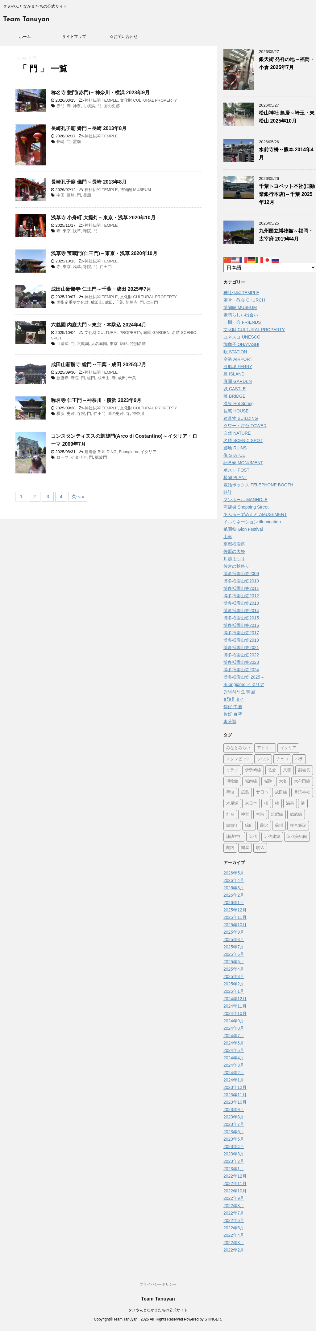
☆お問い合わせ (124, 36)
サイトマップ (74, 36)
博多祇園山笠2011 (241, 588)
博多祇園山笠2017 (241, 632)
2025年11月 (235, 917)
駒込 (124, 343)
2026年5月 (233, 872)
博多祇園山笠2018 (241, 640)
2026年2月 (233, 895)
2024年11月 (235, 1006)
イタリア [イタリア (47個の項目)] (288, 748)
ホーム (25, 36)
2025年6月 (233, 954)
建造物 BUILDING (101, 451)
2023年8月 (233, 1116)
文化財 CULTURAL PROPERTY (148, 100)
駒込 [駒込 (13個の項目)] (260, 848)
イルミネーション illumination (252, 521)
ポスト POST (236, 470)
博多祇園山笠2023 (241, 662)
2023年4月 (233, 1146)
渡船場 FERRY (237, 366)
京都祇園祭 (234, 544)
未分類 (229, 721)
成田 (109, 302)
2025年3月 (233, 976)
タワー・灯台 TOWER (245, 425)
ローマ (62, 457)
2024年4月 (233, 1057)
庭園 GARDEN (156, 332)
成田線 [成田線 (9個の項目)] (281, 792)
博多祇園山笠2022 (241, 654)
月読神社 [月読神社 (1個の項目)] (302, 792)
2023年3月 (233, 1153)
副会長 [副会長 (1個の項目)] (304, 770)
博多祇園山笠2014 (241, 610)
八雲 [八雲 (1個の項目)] (287, 770)
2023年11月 (235, 1094)
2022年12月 (235, 1176)
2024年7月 (233, 1035)
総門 (91, 377)
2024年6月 (233, 1043)
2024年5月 (233, 1050)
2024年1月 (233, 1079)
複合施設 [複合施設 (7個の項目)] (298, 826)
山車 (227, 536)
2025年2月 (233, 983)
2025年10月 (235, 924)
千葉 (119, 302)
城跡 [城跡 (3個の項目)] (268, 781)
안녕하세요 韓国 (239, 691)
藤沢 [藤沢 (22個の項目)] (264, 826)
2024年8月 (233, 1028)
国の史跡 (112, 105)
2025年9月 (233, 932)
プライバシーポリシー (158, 1284)
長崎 (60, 141)
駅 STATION (235, 351)
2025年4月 (233, 969)
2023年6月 (233, 1131)
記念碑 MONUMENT (243, 462)
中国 (60, 195)
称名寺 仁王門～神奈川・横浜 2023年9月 (96, 400)
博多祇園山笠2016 (241, 625)
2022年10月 (235, 1190)
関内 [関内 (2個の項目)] (230, 848)
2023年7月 (233, 1124)
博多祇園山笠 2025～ (243, 677)
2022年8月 (233, 1205)
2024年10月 (235, 1013)
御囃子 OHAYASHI (241, 344)
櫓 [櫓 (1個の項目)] (277, 803)
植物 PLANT (235, 477)
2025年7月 (233, 946)
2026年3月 (233, 887)
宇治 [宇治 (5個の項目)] (230, 792)
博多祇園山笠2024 (241, 669)
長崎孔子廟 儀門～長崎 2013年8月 (89, 182)
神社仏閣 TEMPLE (101, 100)
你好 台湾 (232, 714)
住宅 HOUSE (236, 410)
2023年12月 (235, 1087)
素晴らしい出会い (240, 314)
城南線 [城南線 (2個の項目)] (251, 781)
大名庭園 (99, 343)
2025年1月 (233, 991)
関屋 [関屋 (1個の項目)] (245, 848)
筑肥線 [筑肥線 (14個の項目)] (277, 815)
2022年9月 (233, 1198)
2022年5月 (233, 1227)
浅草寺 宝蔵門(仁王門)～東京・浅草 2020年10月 (104, 253)
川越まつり (234, 558)
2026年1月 (233, 902)
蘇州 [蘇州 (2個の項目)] (279, 826)
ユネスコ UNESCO (241, 337)
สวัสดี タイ (233, 699)
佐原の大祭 (234, 551)
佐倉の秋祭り (236, 566)
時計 (227, 492)
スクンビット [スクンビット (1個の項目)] (238, 759)
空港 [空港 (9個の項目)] (260, 815)
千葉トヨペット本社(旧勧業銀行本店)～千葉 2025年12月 (287, 194)
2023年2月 (233, 1161)
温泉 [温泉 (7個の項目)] (290, 803)
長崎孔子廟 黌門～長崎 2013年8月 (89, 128)
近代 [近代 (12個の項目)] (253, 837)
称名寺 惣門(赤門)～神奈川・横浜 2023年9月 (100, 92)
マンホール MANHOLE (245, 499)
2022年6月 (233, 1220)
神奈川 (79, 105)
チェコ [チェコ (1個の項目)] (282, 759)
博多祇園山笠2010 (241, 580)
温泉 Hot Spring (238, 403)
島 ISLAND (233, 373)
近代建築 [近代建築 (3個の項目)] (272, 837)
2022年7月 (233, 1213)
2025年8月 (233, 939)
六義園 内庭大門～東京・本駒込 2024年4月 (98, 324)
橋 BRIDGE (234, 396)
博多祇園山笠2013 (241, 603)
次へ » (78, 496)
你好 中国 (232, 706)
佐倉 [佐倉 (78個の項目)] (272, 770)
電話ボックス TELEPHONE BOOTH (258, 484)
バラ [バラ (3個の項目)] (299, 759)
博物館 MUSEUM (135, 189)
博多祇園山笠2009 (241, 573)
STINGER (213, 1319)
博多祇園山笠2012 (241, 595)
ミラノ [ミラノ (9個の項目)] (232, 770)
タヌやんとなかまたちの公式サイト (158, 1310)
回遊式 (62, 343)
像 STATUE (234, 455)
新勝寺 (132, 302)
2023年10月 (235, 1102)
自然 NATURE (237, 433)
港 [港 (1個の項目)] (303, 803)
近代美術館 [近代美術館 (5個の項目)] (297, 837)
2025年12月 (235, 909)
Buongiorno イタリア (137, 451)
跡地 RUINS (235, 447)
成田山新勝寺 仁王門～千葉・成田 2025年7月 (101, 289)
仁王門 (106, 266)
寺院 (87, 231)
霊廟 (77, 141)
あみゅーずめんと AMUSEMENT (255, 514)
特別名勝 (138, 343)
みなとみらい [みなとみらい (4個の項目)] (238, 748)
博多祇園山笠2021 (241, 647)
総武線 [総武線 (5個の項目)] (296, 815)
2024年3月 (233, 1065)
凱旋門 (101, 457)
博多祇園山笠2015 (241, 617)
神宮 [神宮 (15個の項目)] (245, 815)
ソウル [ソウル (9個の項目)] (263, 759)
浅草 (77, 231)
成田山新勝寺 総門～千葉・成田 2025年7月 (98, 364)
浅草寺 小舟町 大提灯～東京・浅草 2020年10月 (103, 217)
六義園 (83, 343)
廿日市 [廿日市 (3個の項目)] (262, 792)
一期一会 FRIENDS (242, 322)
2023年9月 (233, 1109)
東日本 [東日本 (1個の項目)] (251, 803)
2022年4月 (233, 1235)
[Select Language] (269, 267)
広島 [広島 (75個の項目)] (245, 792)
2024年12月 (235, 998)
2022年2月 (233, 1250)
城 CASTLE (234, 388)
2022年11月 (235, 1183)
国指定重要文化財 (72, 302)
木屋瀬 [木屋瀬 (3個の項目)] (232, 803)
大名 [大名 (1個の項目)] (283, 781)
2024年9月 (233, 1020)
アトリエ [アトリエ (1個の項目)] (265, 748)
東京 (67, 231)
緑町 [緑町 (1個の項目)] (249, 826)
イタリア (79, 457)
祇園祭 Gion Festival (243, 529)
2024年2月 (233, 1072)
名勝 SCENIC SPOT (243, 440)
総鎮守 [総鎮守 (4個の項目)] (232, 826)
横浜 (91, 105)
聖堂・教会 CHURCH (244, 300)
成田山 (97, 302)
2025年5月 (233, 961)
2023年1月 (233, 1168)
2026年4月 (233, 880)
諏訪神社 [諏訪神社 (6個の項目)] (234, 837)
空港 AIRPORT (237, 359)
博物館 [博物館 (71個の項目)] (232, 781)
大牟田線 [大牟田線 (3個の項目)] (302, 781)
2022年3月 (233, 1242)
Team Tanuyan (26, 19)
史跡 (71, 413)
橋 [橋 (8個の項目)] (266, 803)
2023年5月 (233, 1139)
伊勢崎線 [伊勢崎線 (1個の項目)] (253, 770)
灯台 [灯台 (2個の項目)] (230, 815)
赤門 (60, 105)
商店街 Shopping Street (245, 507)
